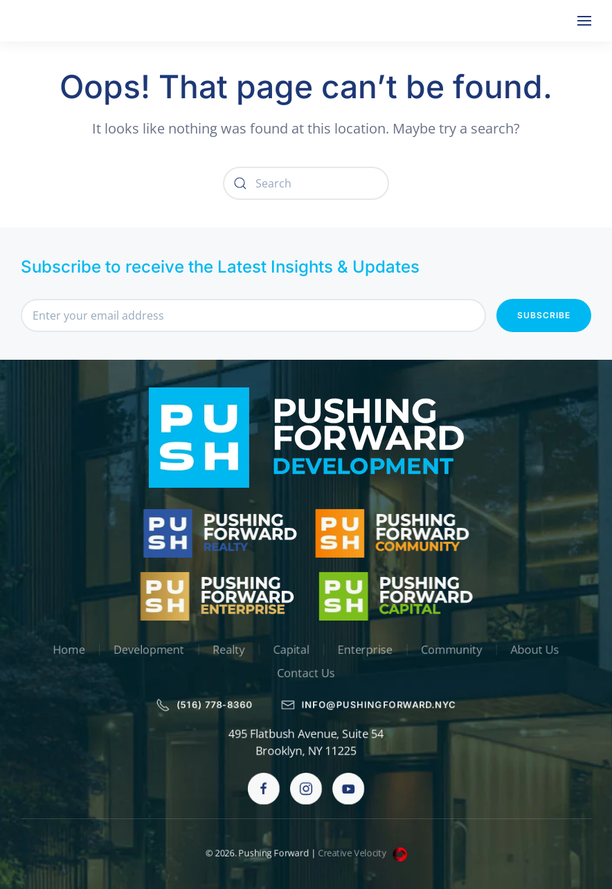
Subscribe (543, 315)
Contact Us (306, 673)
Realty (227, 649)
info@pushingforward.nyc (369, 705)
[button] (584, 21)
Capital (291, 649)
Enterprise (365, 649)
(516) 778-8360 (203, 705)
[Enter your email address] (253, 315)
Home (65, 649)
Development (146, 649)
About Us (538, 649)
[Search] (306, 183)
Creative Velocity (363, 853)
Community (454, 649)
